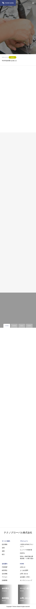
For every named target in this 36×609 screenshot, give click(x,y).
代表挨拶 (4, 567)
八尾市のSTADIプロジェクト (26, 545)
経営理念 (4, 570)
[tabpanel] (18, 27)
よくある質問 (24, 570)
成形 (3, 551)
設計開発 (4, 544)
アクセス (4, 577)
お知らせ (22, 567)
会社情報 (4, 573)
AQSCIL (22, 553)
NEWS (12, 57)
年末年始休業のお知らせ (9, 60)
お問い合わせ (24, 573)
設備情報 (4, 580)
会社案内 (4, 563)
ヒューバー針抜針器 (26, 550)
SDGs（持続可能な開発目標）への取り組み (26, 557)
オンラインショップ (26, 580)
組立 (3, 554)
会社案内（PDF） (25, 577)
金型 (3, 547)
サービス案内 (6, 541)
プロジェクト (24, 541)
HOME (22, 563)
